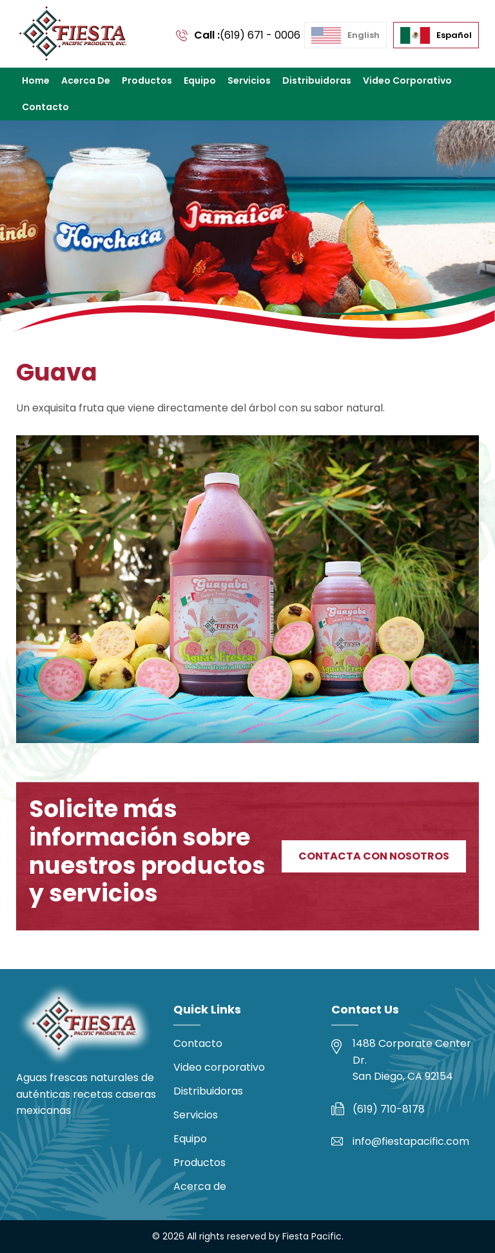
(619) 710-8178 (389, 1109)
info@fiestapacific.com (411, 1141)
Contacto (45, 106)
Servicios (249, 80)
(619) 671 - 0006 (260, 35)
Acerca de (85, 80)
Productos (147, 80)
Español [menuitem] (454, 35)
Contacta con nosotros (373, 856)
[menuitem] (345, 35)
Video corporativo (407, 80)
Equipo (200, 80)
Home (36, 80)
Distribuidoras (316, 80)
